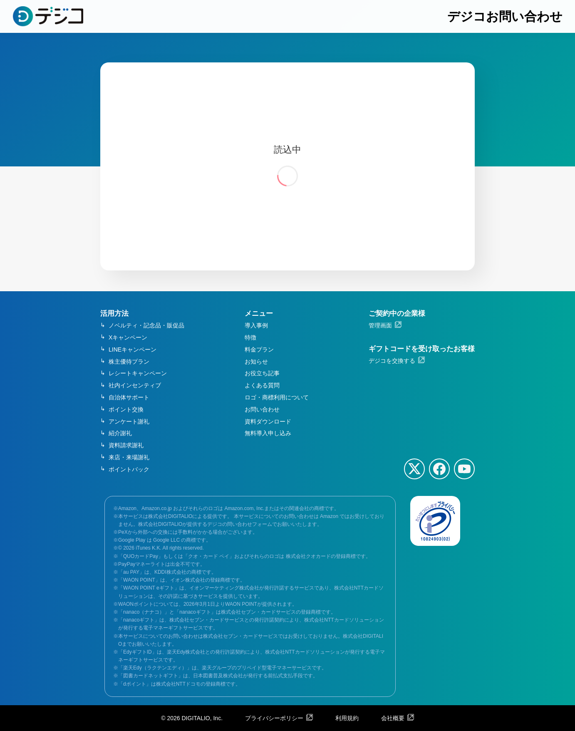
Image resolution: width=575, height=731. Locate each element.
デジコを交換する (392, 360)
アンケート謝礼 (129, 421)
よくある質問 (262, 385)
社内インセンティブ (135, 385)
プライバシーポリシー (274, 718)
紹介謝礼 (120, 433)
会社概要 (392, 718)
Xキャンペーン (128, 337)
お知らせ (256, 361)
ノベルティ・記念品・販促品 (146, 325)
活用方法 (114, 313)
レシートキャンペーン (138, 373)
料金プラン (259, 349)
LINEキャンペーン (132, 349)
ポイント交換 (126, 409)
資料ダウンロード (268, 421)
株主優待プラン (129, 361)
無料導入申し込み (268, 433)
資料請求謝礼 (126, 445)
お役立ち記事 (262, 373)
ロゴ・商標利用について (277, 397)
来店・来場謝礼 (129, 457)
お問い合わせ (262, 409)
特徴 (250, 337)
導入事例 (256, 325)
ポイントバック (129, 469)
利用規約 (347, 718)
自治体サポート (129, 397)
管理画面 (380, 325)
